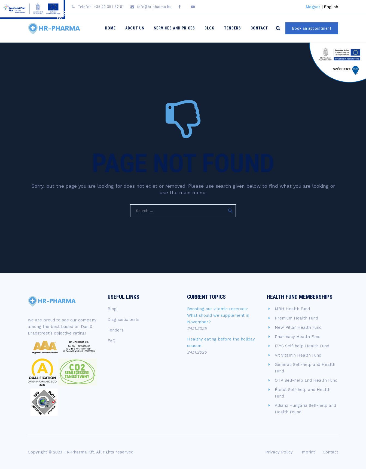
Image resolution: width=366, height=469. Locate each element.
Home (110, 28)
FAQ (111, 340)
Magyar (313, 6)
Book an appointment (311, 28)
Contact (259, 28)
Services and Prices (174, 28)
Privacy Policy (279, 452)
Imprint (307, 452)
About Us (134, 28)
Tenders (232, 28)
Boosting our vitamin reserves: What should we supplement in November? (218, 315)
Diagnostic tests (123, 319)
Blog (210, 28)
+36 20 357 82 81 (109, 7)
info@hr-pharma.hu (154, 7)
